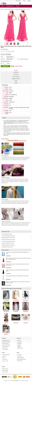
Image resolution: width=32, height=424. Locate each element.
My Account (18, 0)
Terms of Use (5, 371)
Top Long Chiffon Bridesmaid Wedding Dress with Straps (17, 275)
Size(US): (3, 59)
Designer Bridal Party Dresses (8, 243)
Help (24, 0)
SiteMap (19, 346)
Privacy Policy (5, 370)
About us (19, 340)
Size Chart (19, 354)
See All (17, 6)
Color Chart (19, 356)
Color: (2, 56)
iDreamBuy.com (16, 380)
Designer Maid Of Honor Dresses (8, 237)
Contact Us (19, 341)
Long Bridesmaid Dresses (7, 234)
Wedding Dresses (10, 6)
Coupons (4, 356)
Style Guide (19, 360)
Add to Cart (5, 66)
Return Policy (5, 368)
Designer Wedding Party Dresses (8, 245)
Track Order (4, 359)
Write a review (11, 51)
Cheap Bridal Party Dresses (7, 246)
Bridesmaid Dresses (6, 341)
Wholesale (19, 343)
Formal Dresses (5, 346)
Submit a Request (6, 354)
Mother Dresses (5, 343)
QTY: (2, 63)
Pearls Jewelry (5, 349)
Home (2, 6)
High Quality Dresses (21, 359)
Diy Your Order (5, 360)
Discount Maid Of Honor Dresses (8, 239)
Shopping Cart (30, 3)
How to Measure (20, 357)
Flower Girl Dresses (6, 345)
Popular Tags (20, 348)
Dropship (19, 345)
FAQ (3, 357)
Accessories (4, 348)
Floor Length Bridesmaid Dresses (8, 235)
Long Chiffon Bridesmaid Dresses (8, 241)
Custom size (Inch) (24, 59)
